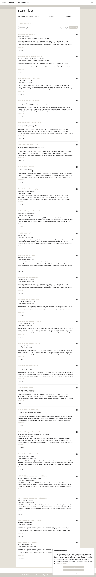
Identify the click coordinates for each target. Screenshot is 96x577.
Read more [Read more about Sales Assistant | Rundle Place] (21, 422)
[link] (48, 564)
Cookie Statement (63, 563)
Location (51, 16)
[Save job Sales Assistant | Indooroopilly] (77, 189)
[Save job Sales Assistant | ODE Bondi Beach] (77, 321)
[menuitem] (3, 2)
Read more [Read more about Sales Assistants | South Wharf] (21, 378)
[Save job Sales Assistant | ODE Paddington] (77, 343)
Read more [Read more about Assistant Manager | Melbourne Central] (21, 444)
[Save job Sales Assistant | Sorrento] (77, 167)
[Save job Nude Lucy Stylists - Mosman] (77, 542)
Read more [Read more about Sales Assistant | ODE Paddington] (21, 356)
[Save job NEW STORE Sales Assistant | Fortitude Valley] (77, 498)
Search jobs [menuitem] (12, 2)
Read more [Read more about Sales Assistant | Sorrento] (21, 179)
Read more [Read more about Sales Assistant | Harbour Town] (21, 113)
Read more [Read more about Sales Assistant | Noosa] (21, 400)
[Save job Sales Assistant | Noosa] (77, 388)
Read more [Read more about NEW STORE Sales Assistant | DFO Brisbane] (21, 489)
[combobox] (58, 19)
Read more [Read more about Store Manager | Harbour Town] (21, 157)
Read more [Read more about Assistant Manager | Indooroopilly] (21, 224)
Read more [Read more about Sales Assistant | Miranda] (21, 268)
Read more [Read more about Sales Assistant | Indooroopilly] (21, 201)
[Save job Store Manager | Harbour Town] (77, 145)
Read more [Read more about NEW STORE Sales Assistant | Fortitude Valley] (21, 511)
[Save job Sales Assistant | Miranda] (77, 255)
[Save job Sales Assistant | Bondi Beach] (77, 277)
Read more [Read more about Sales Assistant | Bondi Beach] (21, 290)
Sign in (93, 2)
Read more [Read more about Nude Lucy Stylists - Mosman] (21, 555)
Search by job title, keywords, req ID (28, 16)
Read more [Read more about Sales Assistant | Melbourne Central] (21, 69)
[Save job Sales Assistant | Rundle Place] (77, 410)
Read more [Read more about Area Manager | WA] (21, 246)
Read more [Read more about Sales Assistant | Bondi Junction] (21, 312)
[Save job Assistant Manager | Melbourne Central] (77, 432)
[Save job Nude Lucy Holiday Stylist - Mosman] (77, 520)
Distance (68, 16)
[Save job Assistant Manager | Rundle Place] (77, 78)
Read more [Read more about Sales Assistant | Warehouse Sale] (21, 467)
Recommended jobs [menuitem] (23, 2)
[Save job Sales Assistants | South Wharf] (77, 366)
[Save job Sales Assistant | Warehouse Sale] (77, 454)
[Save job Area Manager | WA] (77, 233)
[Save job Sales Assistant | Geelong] (77, 34)
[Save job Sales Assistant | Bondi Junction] (77, 299)
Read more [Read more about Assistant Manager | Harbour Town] (21, 135)
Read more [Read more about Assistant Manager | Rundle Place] (21, 91)
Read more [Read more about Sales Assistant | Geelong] (21, 47)
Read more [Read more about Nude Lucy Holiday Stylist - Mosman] (21, 533)
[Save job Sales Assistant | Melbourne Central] (77, 56)
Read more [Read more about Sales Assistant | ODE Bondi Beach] (21, 334)
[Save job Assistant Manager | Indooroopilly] (77, 211)
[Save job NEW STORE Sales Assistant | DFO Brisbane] (77, 476)
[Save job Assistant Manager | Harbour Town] (77, 123)
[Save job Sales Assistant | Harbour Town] (77, 100)
